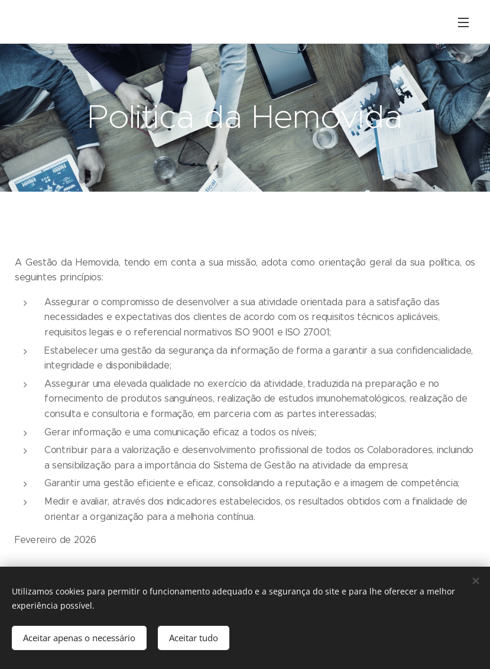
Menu (463, 22)
